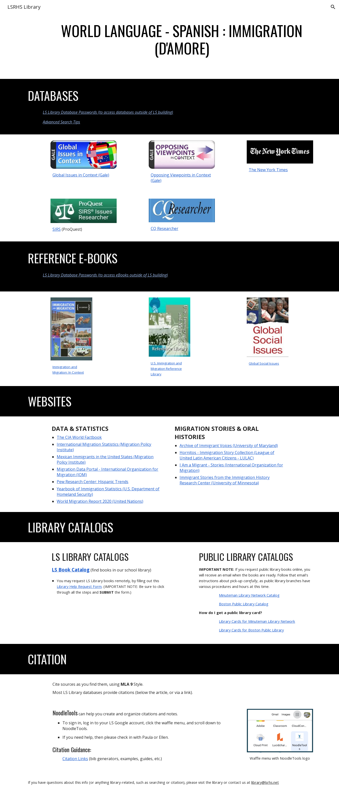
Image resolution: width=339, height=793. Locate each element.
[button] (333, 7)
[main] (181, 39)
